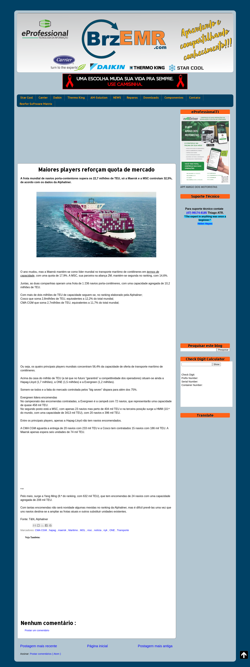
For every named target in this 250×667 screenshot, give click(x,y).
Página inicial (97, 646)
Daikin (57, 97)
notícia (98, 530)
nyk (105, 530)
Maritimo (73, 530)
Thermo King (76, 97)
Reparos (132, 97)
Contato (194, 97)
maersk (62, 530)
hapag (53, 530)
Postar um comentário (37, 630)
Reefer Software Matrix (36, 104)
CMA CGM (41, 530)
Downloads (151, 97)
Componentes (173, 97)
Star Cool (26, 97)
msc (90, 530)
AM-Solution (98, 97)
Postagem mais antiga (155, 646)
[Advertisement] (96, 134)
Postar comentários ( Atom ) (45, 653)
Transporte (123, 530)
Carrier (43, 97)
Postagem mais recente (38, 646)
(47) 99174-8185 (196, 212)
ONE (112, 530)
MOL (83, 530)
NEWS (117, 97)
